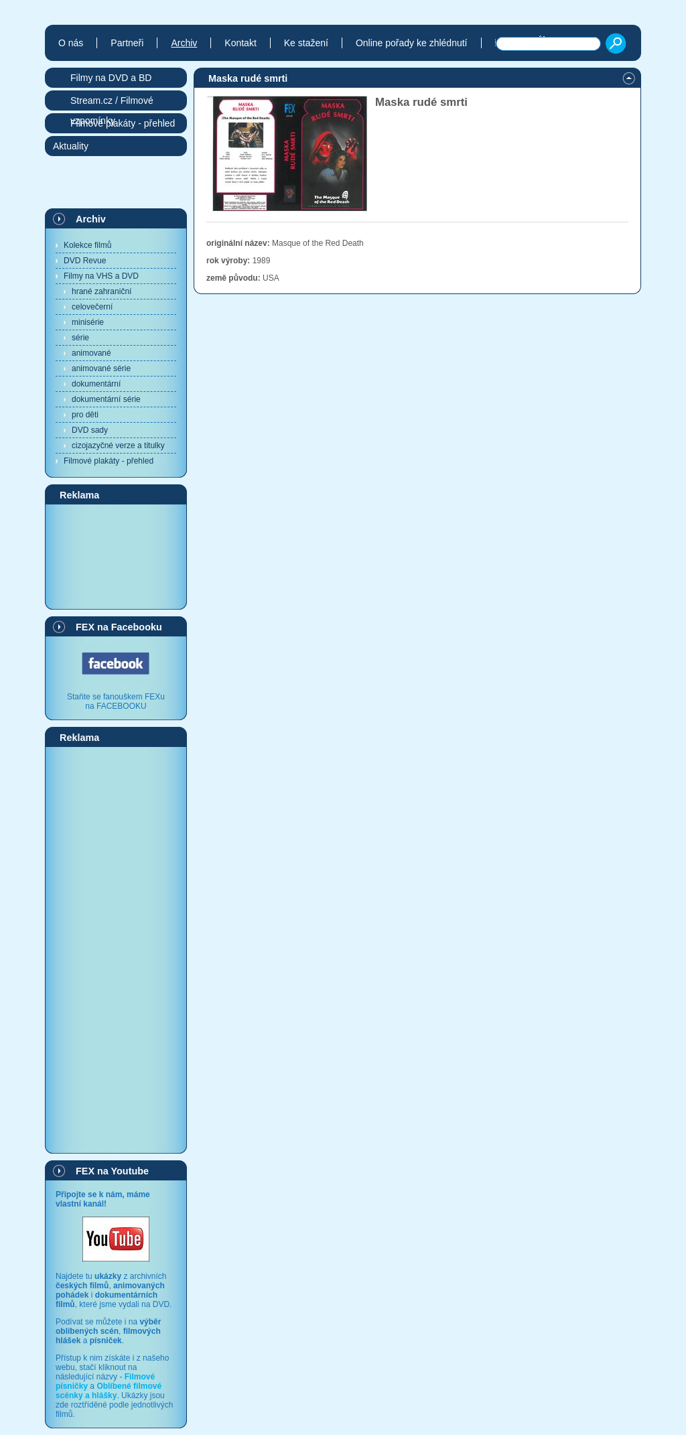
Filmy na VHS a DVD (101, 276)
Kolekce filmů (87, 245)
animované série (101, 368)
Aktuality (70, 146)
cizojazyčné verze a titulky (118, 445)
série (80, 337)
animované (91, 353)
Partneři (127, 43)
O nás (70, 43)
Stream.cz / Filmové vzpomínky (111, 103)
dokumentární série (106, 399)
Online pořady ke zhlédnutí (412, 43)
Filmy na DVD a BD (110, 77)
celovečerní (92, 307)
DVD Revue (85, 260)
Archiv (91, 219)
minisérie (88, 322)
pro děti (85, 414)
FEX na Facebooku (119, 627)
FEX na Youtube (112, 1171)
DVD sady (90, 430)
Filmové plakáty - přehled (108, 461)
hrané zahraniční (101, 291)
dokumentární (96, 384)
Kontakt (240, 43)
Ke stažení (306, 43)
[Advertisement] (116, 556)
